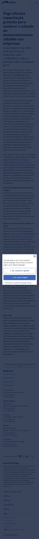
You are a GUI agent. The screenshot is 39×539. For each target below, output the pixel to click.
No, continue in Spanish (19, 271)
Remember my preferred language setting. (18, 283)
